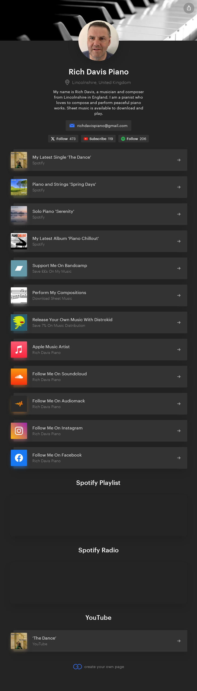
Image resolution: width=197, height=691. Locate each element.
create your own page (98, 666)
